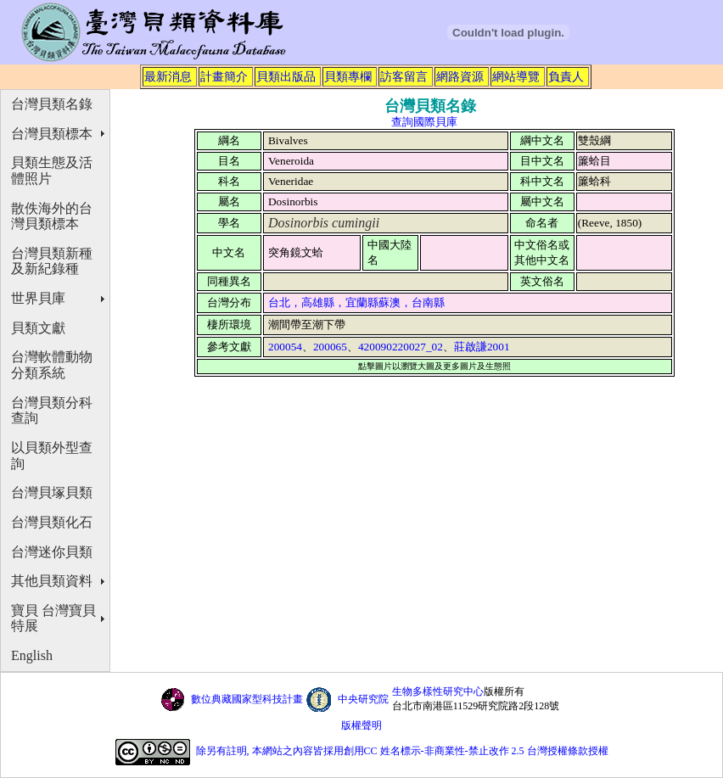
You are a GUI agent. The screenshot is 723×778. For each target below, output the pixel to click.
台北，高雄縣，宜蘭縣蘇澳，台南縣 (356, 302)
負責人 (566, 76)
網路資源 (460, 76)
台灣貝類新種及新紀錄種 (51, 261)
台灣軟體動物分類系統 (51, 365)
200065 (330, 346)
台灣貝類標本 (51, 133)
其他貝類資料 (51, 581)
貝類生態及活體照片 (51, 170)
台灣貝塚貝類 (51, 492)
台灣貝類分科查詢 (51, 410)
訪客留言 (404, 76)
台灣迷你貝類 (51, 552)
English (32, 655)
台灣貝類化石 (51, 522)
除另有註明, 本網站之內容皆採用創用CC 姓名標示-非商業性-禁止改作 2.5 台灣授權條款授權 (402, 751)
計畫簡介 (224, 76)
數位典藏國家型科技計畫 (247, 699)
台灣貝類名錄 (51, 104)
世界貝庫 (38, 298)
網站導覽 (516, 76)
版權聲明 (361, 725)
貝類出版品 (286, 76)
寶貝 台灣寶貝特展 (53, 618)
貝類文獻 (38, 328)
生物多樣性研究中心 (438, 691)
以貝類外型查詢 (51, 455)
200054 (285, 346)
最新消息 (168, 76)
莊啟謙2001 (482, 346)
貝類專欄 (348, 76)
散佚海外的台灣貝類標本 (51, 216)
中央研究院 (363, 699)
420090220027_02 (400, 346)
